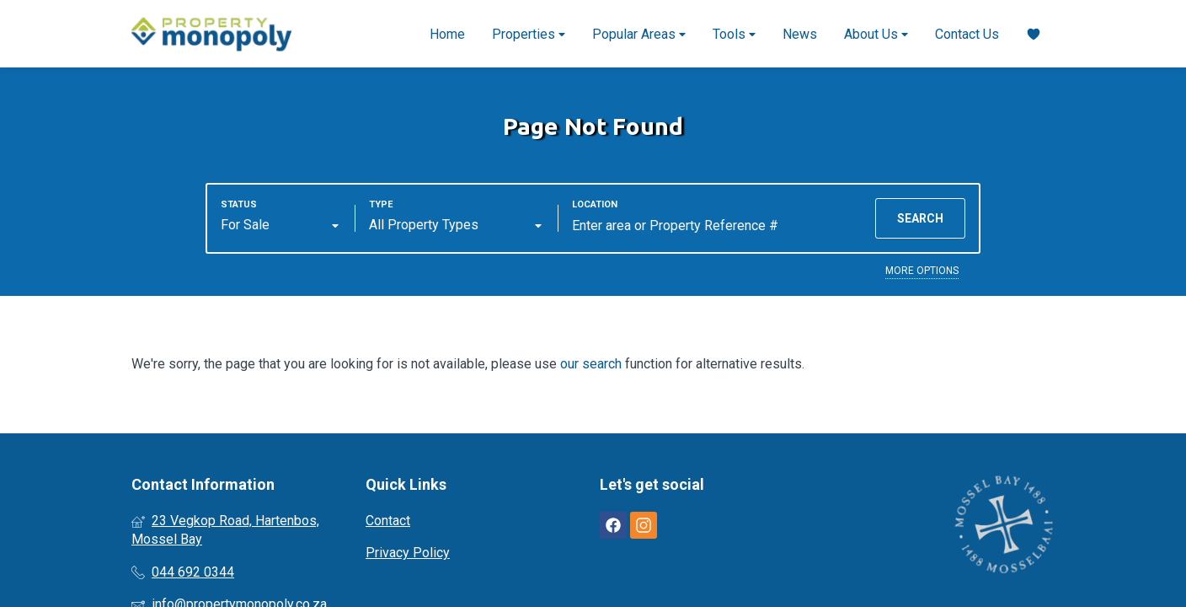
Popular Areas (639, 34)
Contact (388, 521)
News (800, 34)
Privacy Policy (408, 553)
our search (591, 364)
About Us (876, 34)
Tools (734, 34)
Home (447, 34)
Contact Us (967, 34)
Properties (528, 34)
